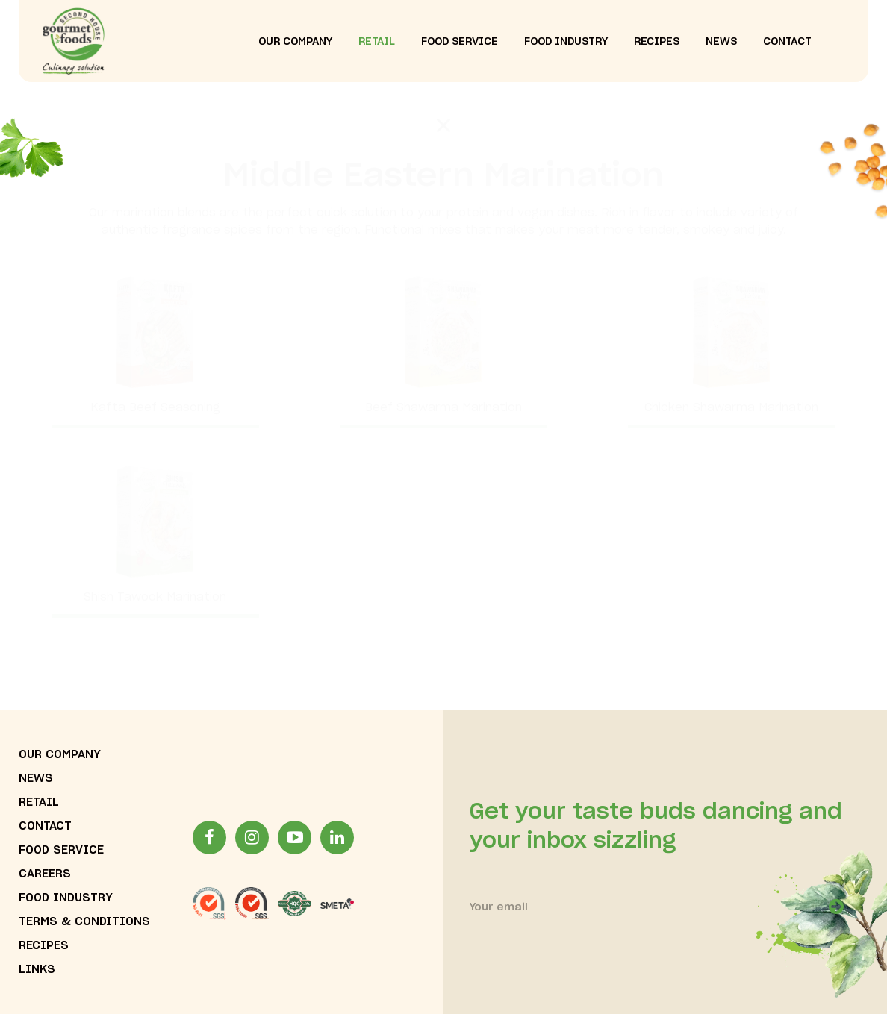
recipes (656, 42)
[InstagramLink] (252, 837)
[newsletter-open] (836, 906)
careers (45, 874)
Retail (376, 42)
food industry (566, 42)
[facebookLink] (209, 837)
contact (787, 42)
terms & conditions (84, 921)
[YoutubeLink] (294, 837)
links (37, 969)
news (721, 42)
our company (295, 42)
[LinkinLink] (337, 837)
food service (459, 42)
